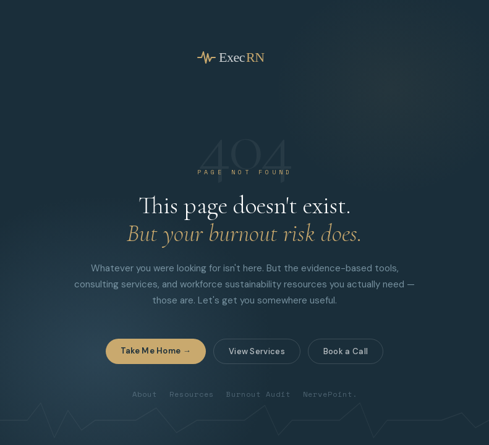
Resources (191, 394)
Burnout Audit (258, 394)
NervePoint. (330, 394)
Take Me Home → (156, 350)
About (144, 394)
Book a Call (345, 351)
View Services (257, 351)
